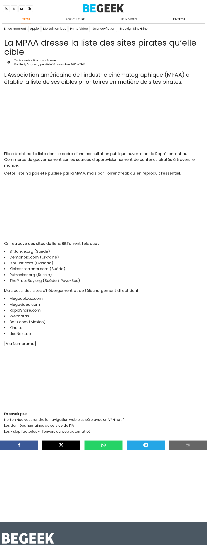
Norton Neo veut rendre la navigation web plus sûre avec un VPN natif (64, 419)
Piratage (38, 60)
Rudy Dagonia (29, 64)
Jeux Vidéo (129, 19)
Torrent (52, 60)
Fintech (179, 19)
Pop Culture (75, 19)
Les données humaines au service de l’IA (39, 425)
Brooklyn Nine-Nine (134, 29)
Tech (26, 19)
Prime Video (79, 29)
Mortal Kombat (54, 29)
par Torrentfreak (113, 173)
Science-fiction (103, 29)
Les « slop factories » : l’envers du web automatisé (47, 431)
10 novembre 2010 (64, 64)
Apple (34, 29)
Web (27, 60)
